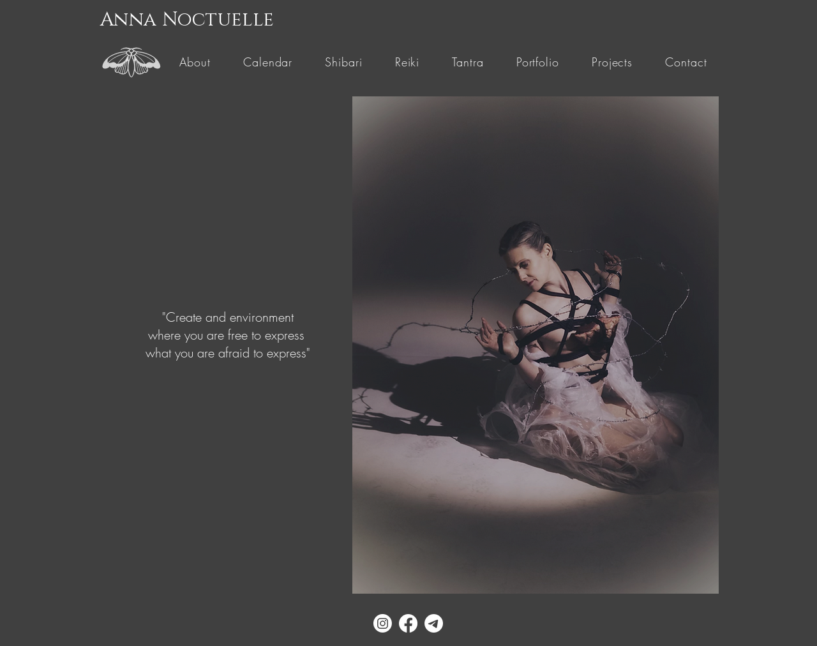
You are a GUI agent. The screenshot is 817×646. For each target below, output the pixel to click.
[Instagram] (382, 623)
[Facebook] (408, 623)
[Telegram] (433, 623)
